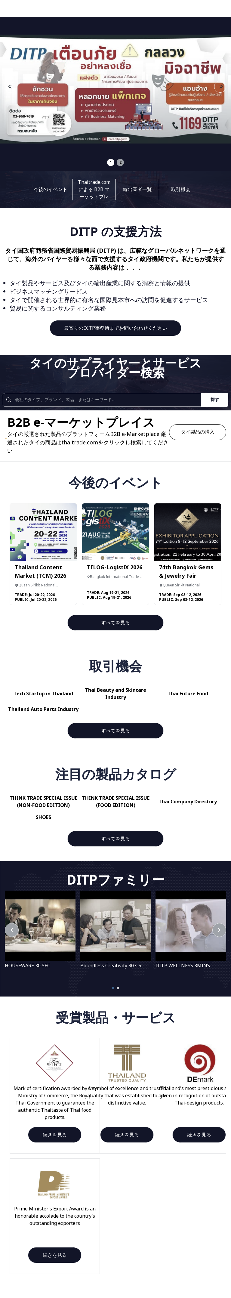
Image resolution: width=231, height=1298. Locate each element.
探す (215, 400)
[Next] (219, 930)
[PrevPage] (12, 930)
